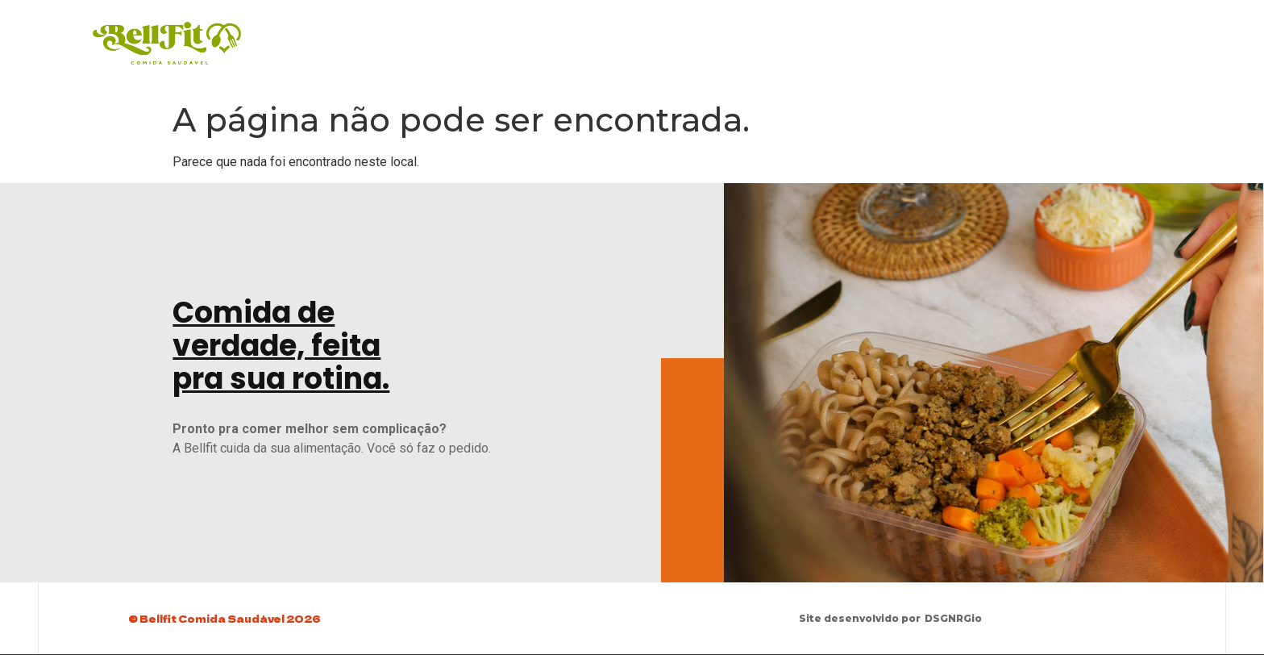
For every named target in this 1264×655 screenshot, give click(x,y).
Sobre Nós (1106, 36)
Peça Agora (1013, 36)
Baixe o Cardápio (900, 36)
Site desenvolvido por (860, 618)
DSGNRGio (954, 618)
